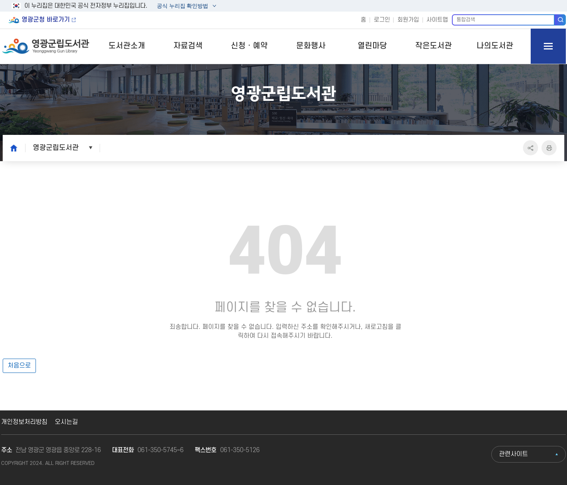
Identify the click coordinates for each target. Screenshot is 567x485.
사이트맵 (437, 20)
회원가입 (408, 20)
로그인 (382, 20)
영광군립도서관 (56, 147)
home (11, 147)
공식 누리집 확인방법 (182, 6)
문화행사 (311, 46)
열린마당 (372, 46)
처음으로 (19, 365)
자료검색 (188, 46)
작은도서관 (433, 46)
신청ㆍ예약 (249, 46)
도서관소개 (127, 46)
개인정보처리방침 (24, 422)
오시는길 (66, 422)
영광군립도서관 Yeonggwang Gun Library (46, 46)
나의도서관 (495, 46)
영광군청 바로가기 (46, 19)
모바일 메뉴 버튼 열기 (548, 46)
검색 (560, 19)
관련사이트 (513, 454)
